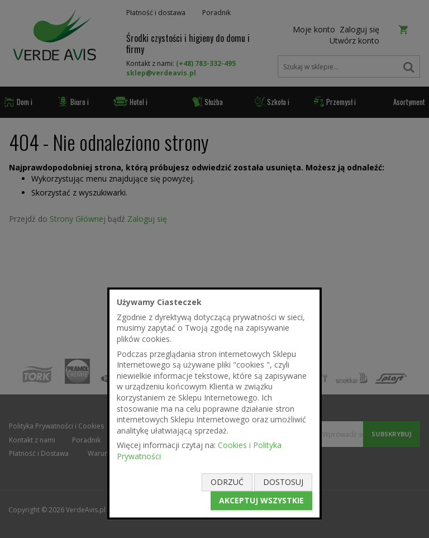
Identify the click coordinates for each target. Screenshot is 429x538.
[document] (214, 404)
